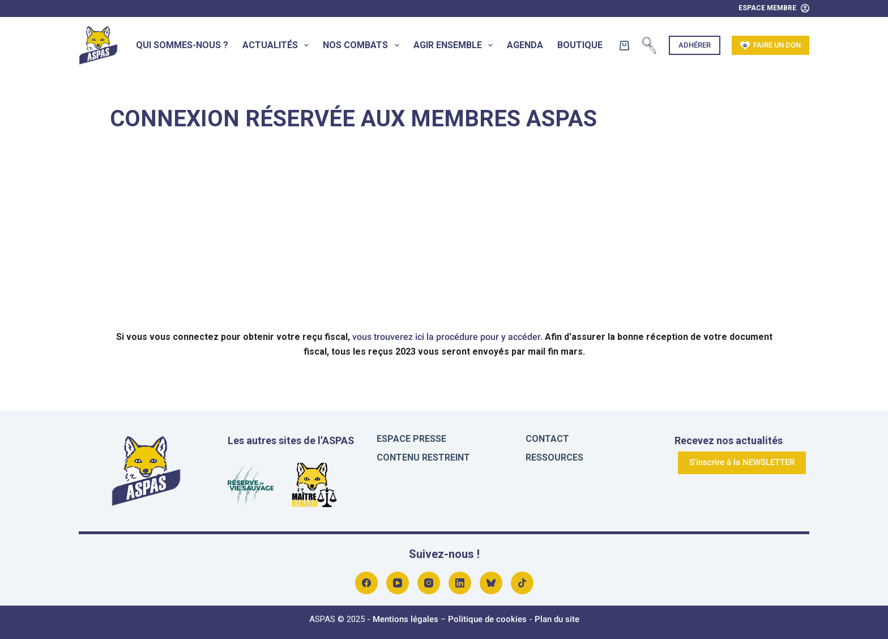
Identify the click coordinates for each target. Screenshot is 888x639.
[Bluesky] (491, 583)
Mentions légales (405, 619)
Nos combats (363, 45)
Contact (547, 438)
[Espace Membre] (773, 8)
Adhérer (694, 45)
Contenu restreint (423, 457)
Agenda (525, 45)
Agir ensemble (455, 45)
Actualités (277, 45)
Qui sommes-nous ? (182, 45)
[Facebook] (366, 583)
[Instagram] (428, 583)
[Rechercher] (649, 45)
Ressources (554, 457)
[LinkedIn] (460, 583)
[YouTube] (397, 583)
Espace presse (411, 438)
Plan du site (557, 619)
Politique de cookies (487, 619)
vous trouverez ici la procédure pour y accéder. (447, 336)
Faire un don (770, 45)
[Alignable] (522, 583)
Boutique (580, 45)
